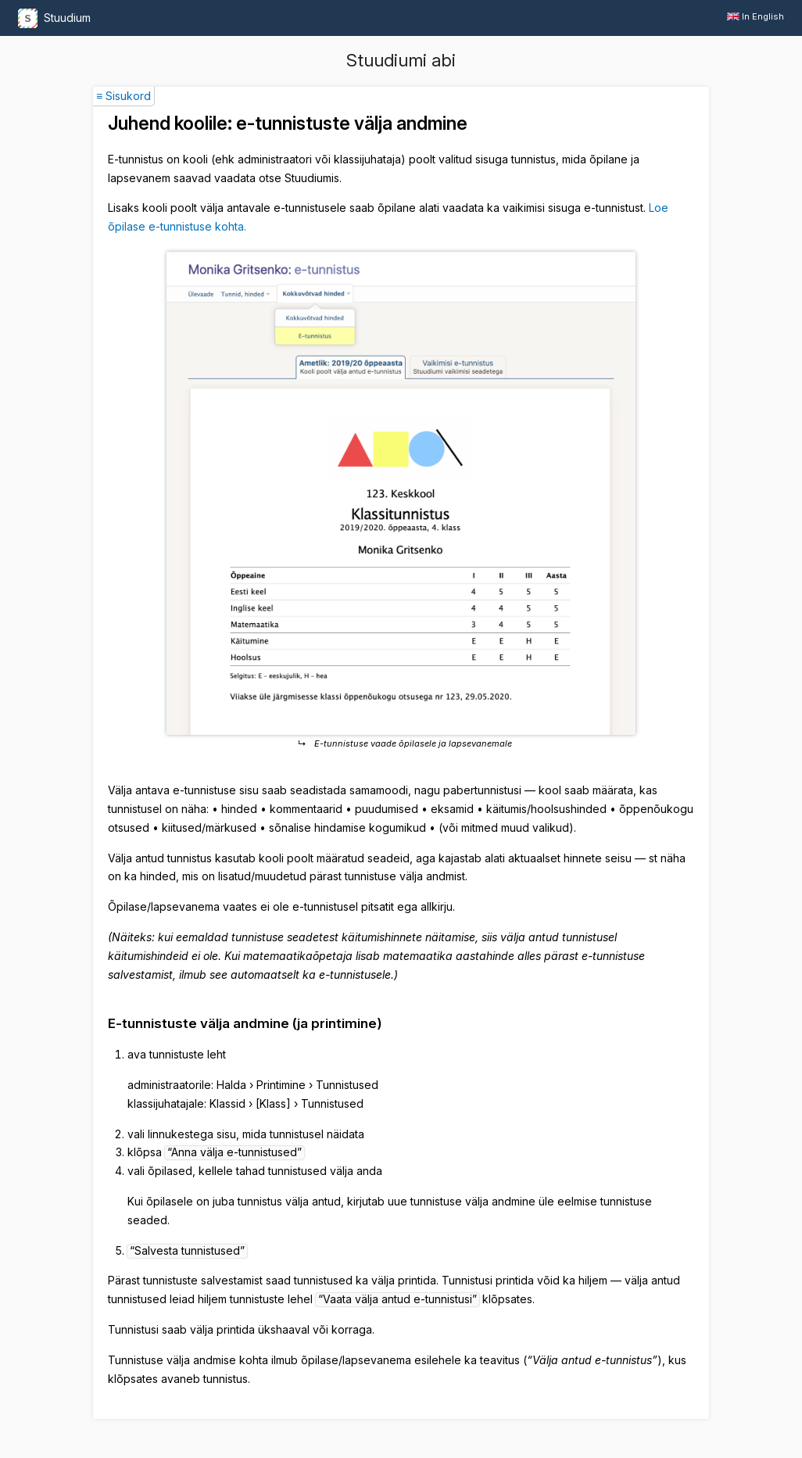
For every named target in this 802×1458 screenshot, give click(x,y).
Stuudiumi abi (401, 60)
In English (755, 16)
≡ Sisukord (123, 95)
